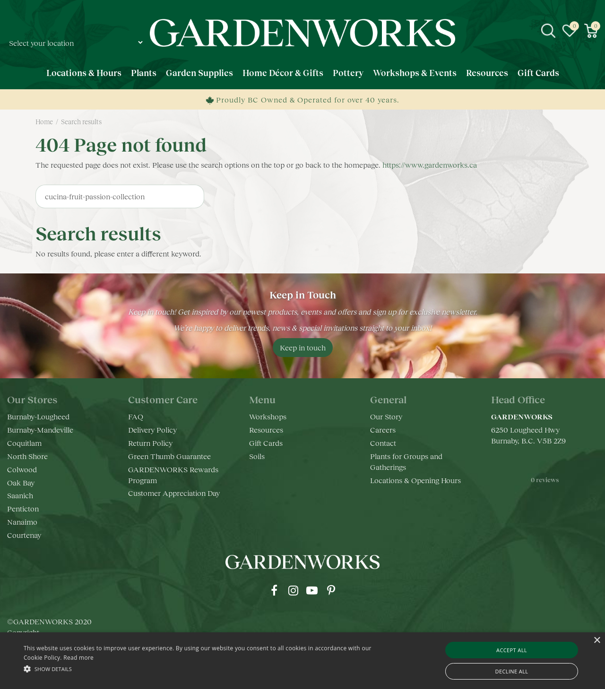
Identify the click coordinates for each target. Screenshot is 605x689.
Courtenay (24, 534)
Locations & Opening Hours (415, 480)
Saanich (20, 495)
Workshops (267, 416)
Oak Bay (21, 482)
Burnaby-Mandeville (40, 429)
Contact (383, 442)
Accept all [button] (511, 650)
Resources (266, 429)
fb (274, 590)
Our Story (386, 416)
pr (331, 590)
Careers (383, 429)
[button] (205, 668)
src (548, 31)
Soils (257, 455)
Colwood (22, 469)
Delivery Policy (152, 429)
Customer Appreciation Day (174, 492)
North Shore (27, 455)
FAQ (135, 416)
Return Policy (150, 442)
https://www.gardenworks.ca (429, 164)
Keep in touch (303, 347)
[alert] (302, 660)
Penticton (23, 508)
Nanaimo (22, 521)
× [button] (596, 640)
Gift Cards (266, 442)
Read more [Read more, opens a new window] (78, 658)
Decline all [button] (511, 671)
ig (293, 590)
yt (312, 590)
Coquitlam (24, 442)
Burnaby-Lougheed (38, 416)
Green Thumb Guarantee (169, 455)
